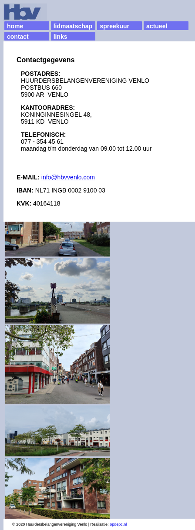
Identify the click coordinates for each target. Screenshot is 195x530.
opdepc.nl (118, 524)
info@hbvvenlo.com (68, 177)
